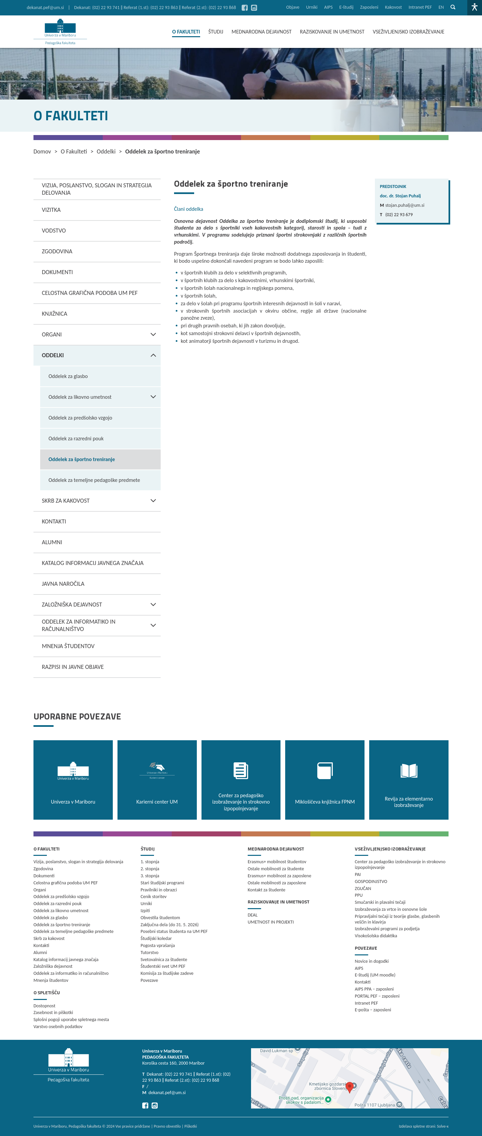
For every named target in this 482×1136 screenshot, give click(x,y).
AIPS (328, 7)
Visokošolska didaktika (376, 936)
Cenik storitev (154, 896)
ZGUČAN (363, 888)
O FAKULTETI (186, 31)
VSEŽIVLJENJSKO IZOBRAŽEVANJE (409, 31)
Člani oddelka (188, 209)
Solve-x (443, 1126)
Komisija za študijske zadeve (167, 973)
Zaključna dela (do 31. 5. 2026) (170, 925)
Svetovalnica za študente (164, 959)
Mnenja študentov (68, 646)
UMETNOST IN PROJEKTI (271, 922)
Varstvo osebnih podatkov (57, 1026)
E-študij (346, 7)
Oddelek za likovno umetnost (105, 397)
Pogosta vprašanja (158, 945)
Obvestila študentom (160, 918)
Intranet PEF (420, 7)
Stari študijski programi (162, 883)
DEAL (252, 915)
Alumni (52, 542)
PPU (359, 895)
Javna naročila (63, 583)
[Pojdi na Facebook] (245, 8)
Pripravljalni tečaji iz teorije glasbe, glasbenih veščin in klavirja (397, 919)
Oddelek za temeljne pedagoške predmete (94, 480)
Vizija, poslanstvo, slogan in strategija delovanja (97, 189)
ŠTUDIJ (216, 31)
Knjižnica (54, 313)
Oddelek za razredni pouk (76, 438)
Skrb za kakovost (101, 501)
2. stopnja (150, 869)
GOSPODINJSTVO (371, 881)
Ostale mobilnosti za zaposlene (277, 883)
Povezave (149, 980)
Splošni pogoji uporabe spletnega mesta (71, 1019)
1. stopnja (150, 862)
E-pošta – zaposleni (373, 1010)
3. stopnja (150, 876)
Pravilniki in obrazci (159, 890)
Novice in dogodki (372, 961)
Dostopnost (44, 1006)
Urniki (312, 7)
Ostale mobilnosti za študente (276, 869)
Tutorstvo (149, 952)
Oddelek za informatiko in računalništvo (101, 626)
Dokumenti (57, 272)
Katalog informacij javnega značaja (93, 563)
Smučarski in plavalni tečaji (380, 902)
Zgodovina (57, 251)
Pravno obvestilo (167, 1126)
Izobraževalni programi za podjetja (387, 929)
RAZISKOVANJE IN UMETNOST (332, 31)
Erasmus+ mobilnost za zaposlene (279, 876)
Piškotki (190, 1126)
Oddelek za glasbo (68, 376)
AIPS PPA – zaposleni (374, 989)
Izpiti (145, 910)
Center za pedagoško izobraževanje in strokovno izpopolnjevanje (400, 864)
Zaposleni (369, 7)
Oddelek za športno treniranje (82, 459)
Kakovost (393, 7)
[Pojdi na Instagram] (254, 8)
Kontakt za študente (267, 890)
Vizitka (51, 209)
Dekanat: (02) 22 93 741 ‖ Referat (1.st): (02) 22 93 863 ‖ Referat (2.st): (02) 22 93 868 (155, 7)
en (441, 7)
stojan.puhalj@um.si (404, 205)
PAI (358, 874)
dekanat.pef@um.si (45, 7)
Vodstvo (54, 230)
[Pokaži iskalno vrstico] (453, 8)
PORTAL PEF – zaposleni (377, 996)
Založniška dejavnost (101, 605)
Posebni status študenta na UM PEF (174, 931)
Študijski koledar (156, 938)
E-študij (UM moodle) (375, 975)
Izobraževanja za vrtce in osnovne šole (391, 909)
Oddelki (101, 355)
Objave (293, 7)
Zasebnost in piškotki (53, 1012)
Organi (101, 335)
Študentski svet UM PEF (163, 966)
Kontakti (54, 521)
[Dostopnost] (474, 7)
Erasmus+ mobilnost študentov (277, 862)
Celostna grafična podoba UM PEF (90, 293)
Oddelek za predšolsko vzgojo (80, 418)
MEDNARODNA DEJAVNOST (262, 31)
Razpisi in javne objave (73, 667)
